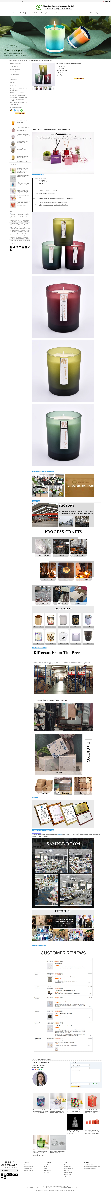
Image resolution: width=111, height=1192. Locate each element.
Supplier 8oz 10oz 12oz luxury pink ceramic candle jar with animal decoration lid (23, 130)
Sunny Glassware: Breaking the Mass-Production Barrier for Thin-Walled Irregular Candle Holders (20, 218)
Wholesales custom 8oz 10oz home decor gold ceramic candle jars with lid (23, 157)
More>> (22, 211)
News (69, 13)
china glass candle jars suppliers (43, 1059)
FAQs (90, 13)
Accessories (13, 82)
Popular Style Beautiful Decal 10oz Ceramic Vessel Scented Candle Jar (23, 137)
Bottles (11, 77)
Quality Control (46, 13)
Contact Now (20, 113)
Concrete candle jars (15, 74)
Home (14, 13)
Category (15, 60)
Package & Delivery (68, 1168)
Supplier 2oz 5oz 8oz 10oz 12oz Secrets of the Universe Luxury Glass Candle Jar (23, 185)
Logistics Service (68, 1172)
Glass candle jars (23, 60)
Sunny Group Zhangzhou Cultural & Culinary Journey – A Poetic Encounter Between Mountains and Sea (20, 239)
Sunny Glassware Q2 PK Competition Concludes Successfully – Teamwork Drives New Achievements (20, 222)
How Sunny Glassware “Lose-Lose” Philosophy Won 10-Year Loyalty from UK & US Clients (20, 235)
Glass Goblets (13, 79)
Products (34, 13)
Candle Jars (24, 13)
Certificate (66, 1170)
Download (46, 1172)
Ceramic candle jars (15, 69)
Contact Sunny (80, 13)
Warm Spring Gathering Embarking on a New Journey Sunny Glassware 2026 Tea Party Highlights (20, 215)
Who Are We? (67, 1176)
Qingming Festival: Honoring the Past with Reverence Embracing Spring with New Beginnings (20, 229)
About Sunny (59, 13)
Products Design (67, 1166)
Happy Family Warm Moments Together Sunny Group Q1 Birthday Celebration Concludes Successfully (20, 232)
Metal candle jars (14, 71)
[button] (54, 58)
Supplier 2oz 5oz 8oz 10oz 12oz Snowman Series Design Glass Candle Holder (23, 205)
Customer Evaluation (69, 1164)
